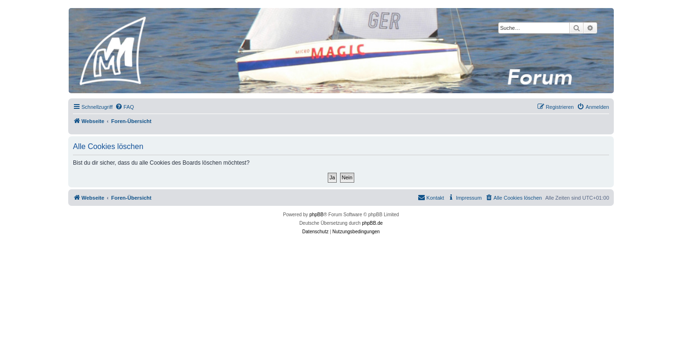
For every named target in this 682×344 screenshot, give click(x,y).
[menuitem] (124, 107)
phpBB (316, 214)
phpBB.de (372, 223)
